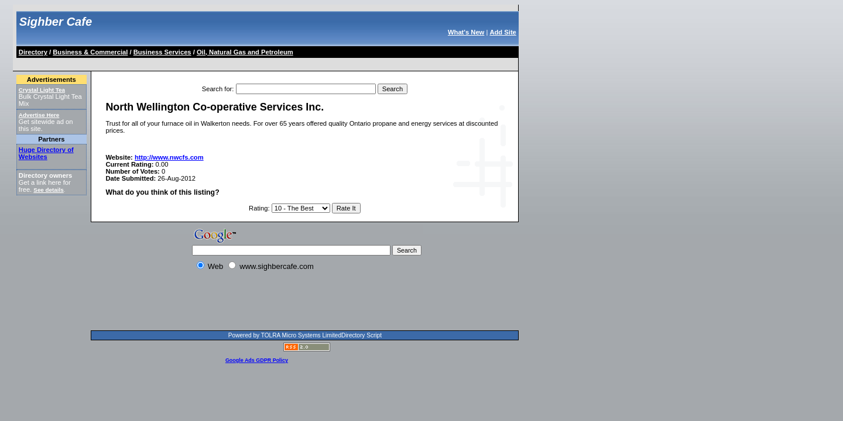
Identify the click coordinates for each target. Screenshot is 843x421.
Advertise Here (39, 115)
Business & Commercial (90, 52)
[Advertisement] (231, 62)
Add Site (502, 32)
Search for (217, 88)
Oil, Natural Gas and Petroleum (245, 52)
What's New (466, 32)
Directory (33, 52)
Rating (258, 208)
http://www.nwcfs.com (169, 157)
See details (48, 190)
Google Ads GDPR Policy (256, 360)
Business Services (162, 52)
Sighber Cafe (55, 21)
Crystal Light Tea (42, 90)
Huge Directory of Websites (46, 153)
